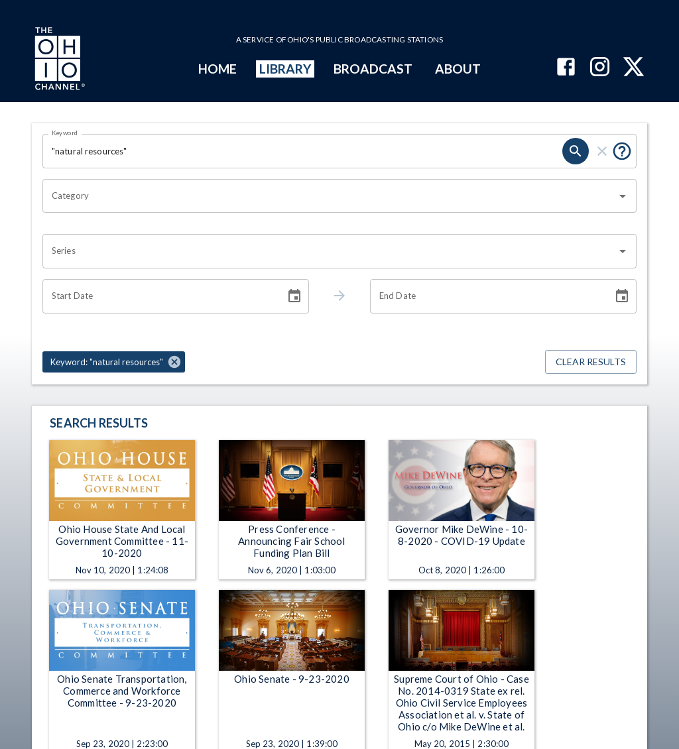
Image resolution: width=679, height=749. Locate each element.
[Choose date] (294, 296)
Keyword (65, 133)
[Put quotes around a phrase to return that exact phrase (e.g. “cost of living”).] (622, 151)
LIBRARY (285, 68)
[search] (575, 151)
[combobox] (329, 196)
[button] (113, 362)
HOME (217, 68)
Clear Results (591, 362)
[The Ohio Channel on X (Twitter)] (633, 68)
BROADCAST (373, 68)
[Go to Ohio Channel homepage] (58, 60)
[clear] (602, 151)
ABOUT (458, 68)
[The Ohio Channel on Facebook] (566, 68)
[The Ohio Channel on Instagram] (599, 68)
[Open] (622, 196)
